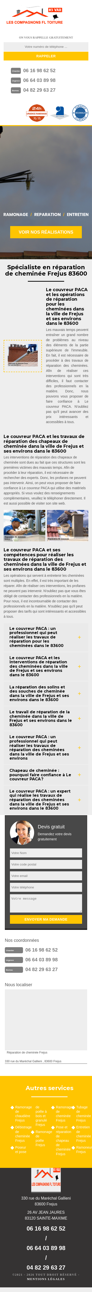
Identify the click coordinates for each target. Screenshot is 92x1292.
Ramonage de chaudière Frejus (21, 1114)
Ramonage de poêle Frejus (42, 1138)
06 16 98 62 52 (39, 70)
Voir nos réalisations (46, 232)
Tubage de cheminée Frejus (82, 1114)
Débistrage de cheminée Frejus (21, 1134)
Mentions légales (46, 1279)
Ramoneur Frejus (82, 1149)
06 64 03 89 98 (39, 80)
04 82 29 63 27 (39, 90)
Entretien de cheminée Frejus (82, 1134)
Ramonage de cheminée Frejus (62, 1114)
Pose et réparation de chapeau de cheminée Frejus (62, 1140)
